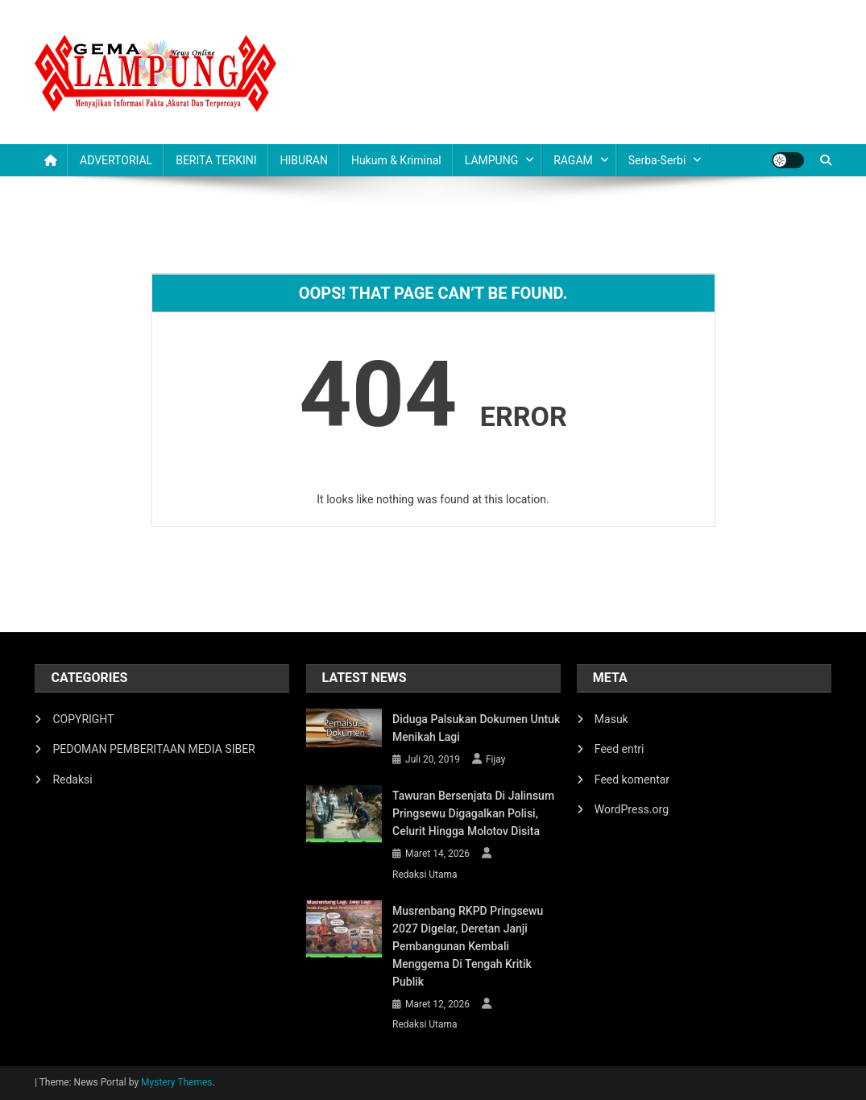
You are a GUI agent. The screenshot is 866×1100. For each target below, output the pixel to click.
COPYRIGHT (83, 719)
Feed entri (619, 748)
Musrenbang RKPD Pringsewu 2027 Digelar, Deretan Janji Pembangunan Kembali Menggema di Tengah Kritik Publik (467, 946)
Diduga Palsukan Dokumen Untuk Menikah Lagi (476, 728)
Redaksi (72, 779)
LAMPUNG (491, 160)
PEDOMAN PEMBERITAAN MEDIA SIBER (153, 748)
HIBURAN (304, 160)
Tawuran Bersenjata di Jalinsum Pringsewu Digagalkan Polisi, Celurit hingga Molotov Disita (473, 813)
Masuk (611, 719)
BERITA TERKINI (216, 160)
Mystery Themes (176, 1082)
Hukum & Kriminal (396, 160)
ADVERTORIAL (116, 160)
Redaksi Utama (425, 874)
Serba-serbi (657, 160)
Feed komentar (632, 779)
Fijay (496, 759)
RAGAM (573, 160)
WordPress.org (632, 809)
